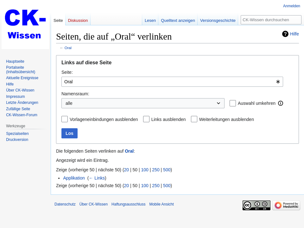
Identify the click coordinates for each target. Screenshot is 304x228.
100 (145, 169)
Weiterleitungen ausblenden (226, 119)
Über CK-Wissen (93, 204)
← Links (97, 177)
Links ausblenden (168, 119)
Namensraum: (75, 93)
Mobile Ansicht (161, 204)
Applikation (74, 177)
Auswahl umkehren (257, 103)
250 (155, 169)
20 (126, 169)
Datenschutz (65, 204)
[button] (281, 103)
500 (166, 169)
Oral (68, 48)
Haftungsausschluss (128, 204)
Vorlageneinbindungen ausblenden (104, 119)
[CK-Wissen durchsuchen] (271, 19)
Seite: (67, 72)
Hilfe (294, 33)
